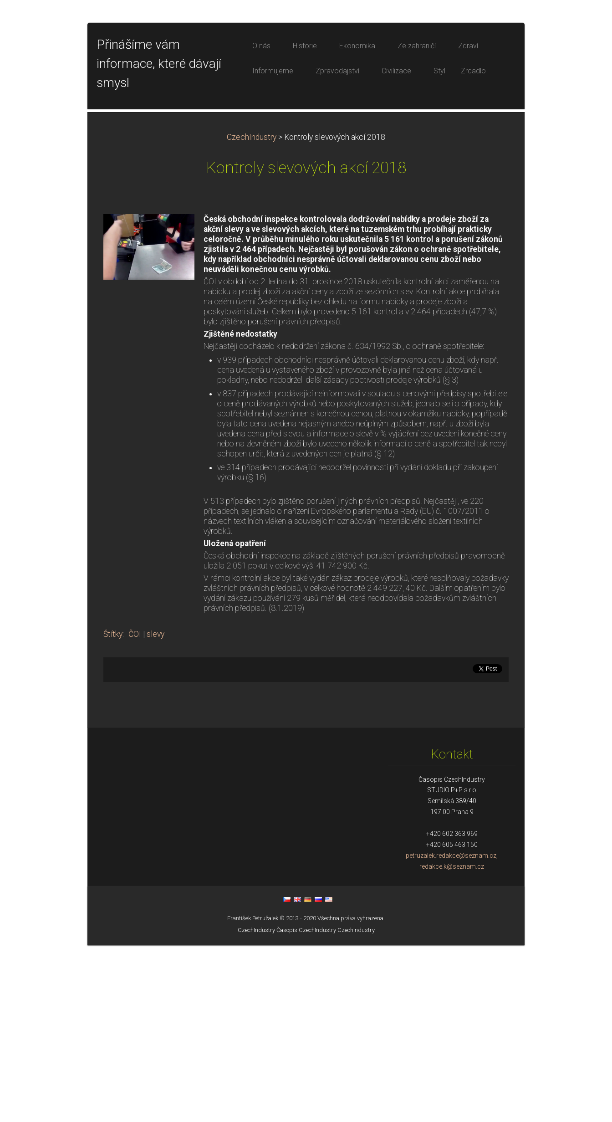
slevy (155, 810)
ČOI (134, 810)
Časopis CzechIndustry (306, 1106)
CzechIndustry (251, 313)
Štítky (112, 810)
